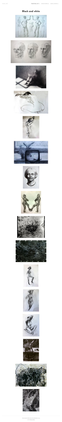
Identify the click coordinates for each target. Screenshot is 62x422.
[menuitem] (53, 3)
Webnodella (32, 419)
